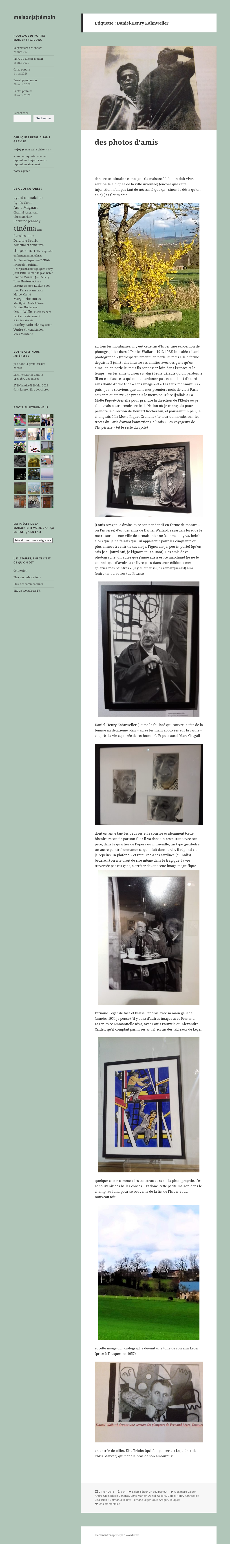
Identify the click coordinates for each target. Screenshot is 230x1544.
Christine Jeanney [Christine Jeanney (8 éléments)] (26, 221)
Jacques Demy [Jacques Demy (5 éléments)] (44, 268)
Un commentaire (109, 1504)
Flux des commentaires (28, 584)
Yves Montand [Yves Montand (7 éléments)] (23, 334)
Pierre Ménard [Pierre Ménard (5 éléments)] (42, 311)
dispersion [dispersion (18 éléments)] (24, 250)
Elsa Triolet (101, 1500)
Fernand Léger (141, 1500)
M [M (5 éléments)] (30, 290)
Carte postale (21, 69)
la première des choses (27, 48)
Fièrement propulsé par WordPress (117, 1535)
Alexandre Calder (184, 1492)
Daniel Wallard (157, 1496)
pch (123, 1492)
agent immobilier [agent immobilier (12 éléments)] (28, 197)
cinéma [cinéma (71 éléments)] (24, 228)
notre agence (21, 171)
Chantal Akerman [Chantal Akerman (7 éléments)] (25, 212)
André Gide (102, 1496)
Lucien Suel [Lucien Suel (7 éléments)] (42, 286)
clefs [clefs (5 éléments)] (39, 229)
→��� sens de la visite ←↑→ (32, 149)
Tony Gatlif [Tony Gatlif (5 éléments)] (44, 325)
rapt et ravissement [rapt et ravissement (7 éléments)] (26, 316)
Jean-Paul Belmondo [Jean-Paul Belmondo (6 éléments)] (26, 273)
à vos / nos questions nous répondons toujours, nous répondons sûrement (29, 160)
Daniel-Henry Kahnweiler (183, 1496)
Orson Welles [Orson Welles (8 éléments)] (23, 311)
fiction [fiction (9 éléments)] (45, 260)
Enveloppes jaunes (25, 80)
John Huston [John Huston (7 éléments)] (22, 281)
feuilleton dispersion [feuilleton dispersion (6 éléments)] (26, 260)
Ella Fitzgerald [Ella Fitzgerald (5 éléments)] (44, 251)
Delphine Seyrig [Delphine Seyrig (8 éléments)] (25, 240)
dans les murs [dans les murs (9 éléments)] (23, 236)
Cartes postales (22, 91)
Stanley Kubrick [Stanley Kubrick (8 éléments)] (25, 324)
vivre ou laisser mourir (28, 59)
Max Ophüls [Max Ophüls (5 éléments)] (20, 303)
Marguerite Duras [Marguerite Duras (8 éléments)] (27, 299)
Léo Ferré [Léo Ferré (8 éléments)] (20, 290)
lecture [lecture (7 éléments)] (36, 281)
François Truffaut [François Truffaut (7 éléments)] (25, 265)
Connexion (20, 570)
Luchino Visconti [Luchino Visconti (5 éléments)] (23, 285)
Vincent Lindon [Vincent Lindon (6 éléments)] (34, 329)
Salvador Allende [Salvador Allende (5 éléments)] (23, 320)
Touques (175, 1500)
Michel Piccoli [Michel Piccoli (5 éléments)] (36, 303)
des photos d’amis (126, 142)
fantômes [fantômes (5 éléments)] (36, 255)
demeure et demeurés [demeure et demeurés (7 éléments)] (28, 245)
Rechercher (20, 113)
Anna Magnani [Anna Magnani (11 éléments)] (25, 207)
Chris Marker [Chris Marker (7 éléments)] (22, 217)
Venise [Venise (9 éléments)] (18, 329)
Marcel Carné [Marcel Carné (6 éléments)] (22, 294)
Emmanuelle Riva (120, 1500)
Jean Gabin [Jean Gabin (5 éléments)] (46, 273)
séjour (144, 1492)
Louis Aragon (160, 1500)
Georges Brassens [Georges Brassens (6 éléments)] (24, 268)
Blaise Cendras (119, 1496)
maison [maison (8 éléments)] (37, 290)
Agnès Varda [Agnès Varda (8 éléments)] (23, 202)
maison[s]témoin (34, 17)
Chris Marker (138, 1496)
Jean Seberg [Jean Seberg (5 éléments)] (42, 277)
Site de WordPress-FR (26, 591)
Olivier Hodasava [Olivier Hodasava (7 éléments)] (25, 307)
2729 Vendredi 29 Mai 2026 (30, 385)
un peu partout (158, 1492)
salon (135, 1492)
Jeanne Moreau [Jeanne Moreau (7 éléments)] (23, 277)
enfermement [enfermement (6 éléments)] (22, 255)
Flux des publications (27, 577)
